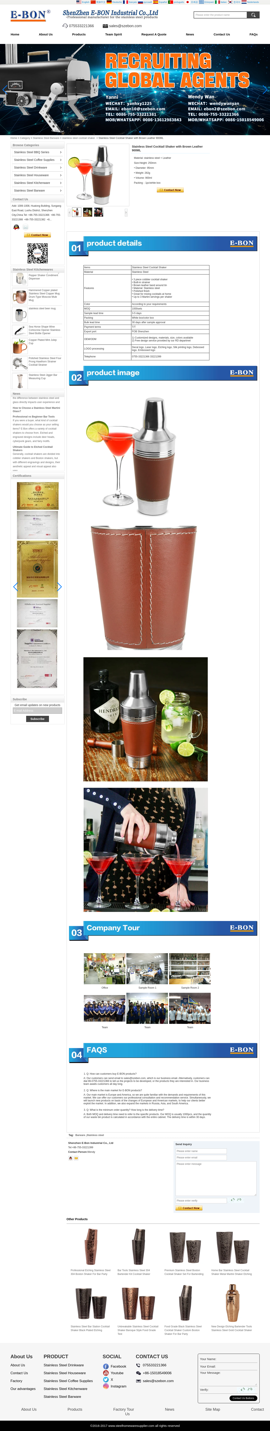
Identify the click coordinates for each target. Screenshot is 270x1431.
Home (15, 34)
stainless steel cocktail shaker (78, 138)
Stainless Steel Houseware (31, 175)
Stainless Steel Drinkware (30, 167)
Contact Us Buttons (243, 1398)
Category (25, 138)
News (190, 34)
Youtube (114, 1373)
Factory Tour (123, 1409)
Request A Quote (153, 34)
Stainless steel (95, 1135)
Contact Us (222, 34)
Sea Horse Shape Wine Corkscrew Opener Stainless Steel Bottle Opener (44, 335)
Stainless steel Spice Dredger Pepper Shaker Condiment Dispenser (45, 280)
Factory (16, 1381)
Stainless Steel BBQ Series (31, 152)
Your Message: (210, 1372)
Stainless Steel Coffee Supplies (34, 159)
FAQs (253, 34)
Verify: (204, 1389)
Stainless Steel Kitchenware (32, 182)
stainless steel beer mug (42, 313)
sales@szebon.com (125, 26)
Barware (80, 1135)
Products (79, 34)
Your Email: (208, 1366)
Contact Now (37, 235)
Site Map (212, 1409)
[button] (130, 132)
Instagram (114, 1386)
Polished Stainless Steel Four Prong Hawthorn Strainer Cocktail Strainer (45, 367)
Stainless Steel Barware (46, 138)
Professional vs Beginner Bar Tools (34, 422)
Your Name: (208, 1359)
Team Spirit (113, 34)
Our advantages (23, 1389)
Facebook (114, 1366)
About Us (46, 34)
